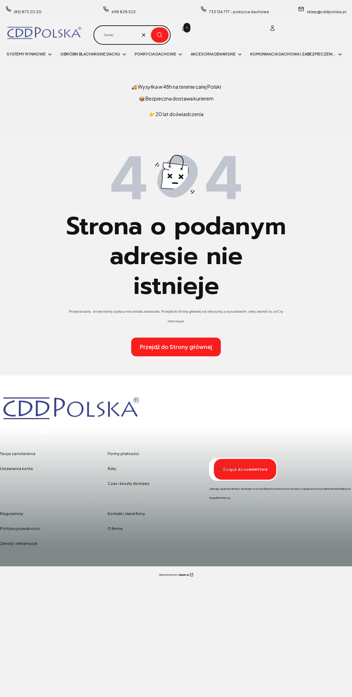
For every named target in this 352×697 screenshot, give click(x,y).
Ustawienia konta (16, 468)
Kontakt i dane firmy (126, 513)
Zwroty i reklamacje (18, 543)
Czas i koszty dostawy (129, 483)
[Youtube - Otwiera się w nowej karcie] (42, 432)
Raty (112, 468)
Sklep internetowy (174, 574)
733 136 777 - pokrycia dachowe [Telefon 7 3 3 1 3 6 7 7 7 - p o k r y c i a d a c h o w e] (239, 11)
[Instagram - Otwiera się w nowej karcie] (24, 432)
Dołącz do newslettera (245, 469)
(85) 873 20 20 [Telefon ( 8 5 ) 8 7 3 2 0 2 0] (28, 11)
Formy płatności (123, 453)
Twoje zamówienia (17, 453)
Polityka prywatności (20, 528)
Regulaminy (11, 513)
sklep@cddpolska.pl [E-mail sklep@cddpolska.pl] (326, 11)
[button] (160, 35)
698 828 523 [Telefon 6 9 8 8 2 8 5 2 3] (123, 11)
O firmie (115, 528)
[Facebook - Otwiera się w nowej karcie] (7, 432)
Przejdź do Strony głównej (176, 346)
